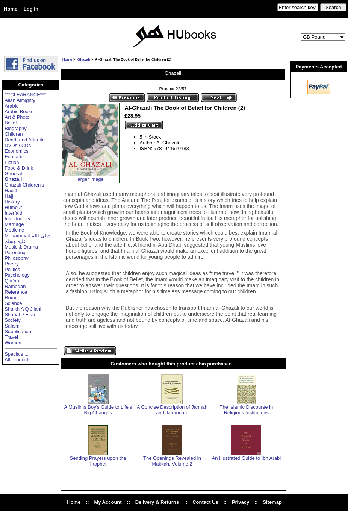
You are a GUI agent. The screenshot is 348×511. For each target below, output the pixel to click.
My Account (107, 502)
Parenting (15, 252)
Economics (17, 151)
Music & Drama (21, 247)
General (13, 173)
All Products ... (20, 359)
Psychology (17, 275)
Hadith (12, 190)
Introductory (17, 218)
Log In (31, 9)
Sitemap (272, 502)
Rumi (10, 297)
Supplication (18, 331)
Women (13, 343)
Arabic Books (19, 111)
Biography (16, 128)
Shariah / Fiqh (20, 314)
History (12, 202)
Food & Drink (19, 168)
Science (13, 303)
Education (15, 156)
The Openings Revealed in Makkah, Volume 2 (172, 461)
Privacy (240, 502)
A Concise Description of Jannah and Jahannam (172, 409)
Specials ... (17, 354)
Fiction (12, 162)
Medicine (14, 230)
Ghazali (83, 59)
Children (14, 134)
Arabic (11, 106)
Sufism (12, 326)
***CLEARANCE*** (25, 94)
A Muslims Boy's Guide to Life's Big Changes (98, 409)
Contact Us (205, 502)
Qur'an (12, 281)
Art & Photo (17, 117)
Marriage (14, 224)
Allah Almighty (20, 100)
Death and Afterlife (25, 140)
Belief (11, 123)
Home (10, 9)
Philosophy (17, 258)
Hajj (9, 196)
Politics (12, 269)
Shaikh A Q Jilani (23, 309)
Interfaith (14, 213)
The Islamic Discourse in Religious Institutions (246, 409)
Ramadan (15, 286)
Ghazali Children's (24, 185)
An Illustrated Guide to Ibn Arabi (246, 458)
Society (13, 320)
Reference (16, 292)
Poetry (12, 264)
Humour (13, 207)
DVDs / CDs (18, 145)
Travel (11, 337)
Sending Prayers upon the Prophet (98, 461)
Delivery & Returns (157, 502)
